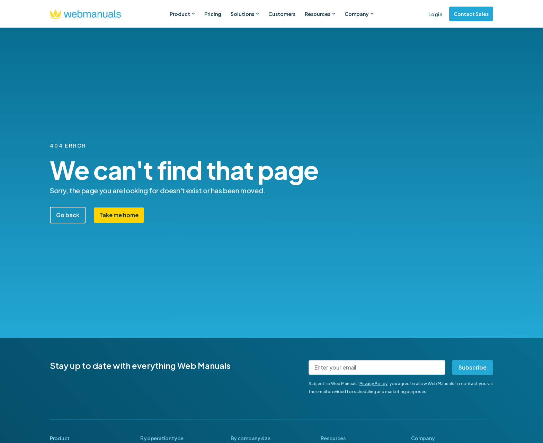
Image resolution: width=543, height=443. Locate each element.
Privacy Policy (373, 383)
